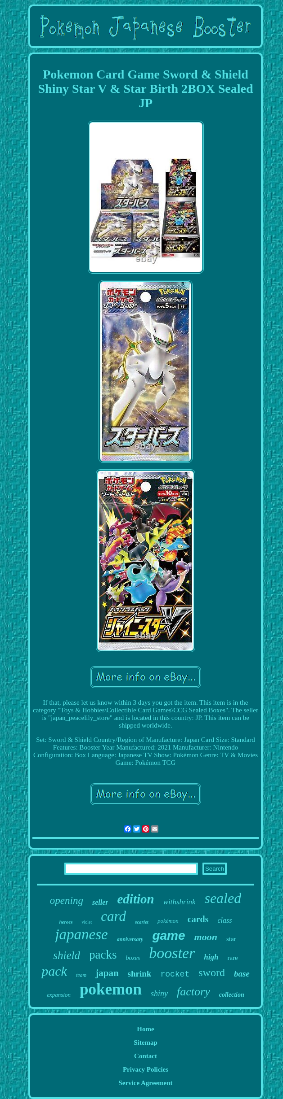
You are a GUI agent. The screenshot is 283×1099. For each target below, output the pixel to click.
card (113, 916)
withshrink (179, 902)
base (242, 973)
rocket (174, 974)
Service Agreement (145, 1082)
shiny (159, 993)
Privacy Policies (145, 1069)
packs (103, 954)
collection (231, 994)
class (224, 920)
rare (232, 957)
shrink (140, 973)
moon (205, 936)
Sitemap (145, 1042)
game (168, 935)
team (81, 975)
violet (86, 922)
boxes (133, 958)
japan (106, 973)
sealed (222, 898)
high (211, 957)
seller (100, 902)
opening (66, 900)
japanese (81, 934)
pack (54, 971)
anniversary (130, 939)
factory (193, 991)
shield (66, 955)
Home (145, 1029)
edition (135, 899)
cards (198, 919)
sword (211, 972)
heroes (66, 922)
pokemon (111, 989)
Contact (145, 1056)
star (231, 938)
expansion (59, 994)
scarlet (141, 922)
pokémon (168, 920)
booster (172, 953)
